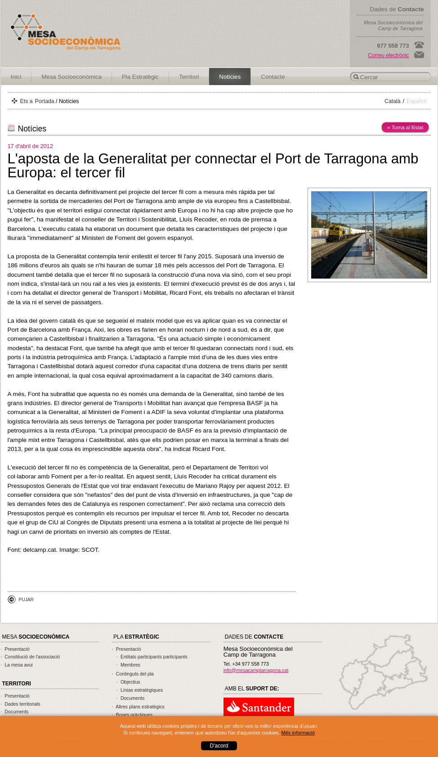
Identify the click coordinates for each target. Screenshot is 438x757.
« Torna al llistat (405, 127)
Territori (189, 76)
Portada (44, 101)
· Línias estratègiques (139, 690)
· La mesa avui (17, 664)
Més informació (298, 732)
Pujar (26, 599)
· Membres (128, 664)
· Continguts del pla (133, 673)
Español (417, 101)
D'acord (219, 746)
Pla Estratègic (140, 76)
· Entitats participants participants (152, 656)
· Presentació (15, 649)
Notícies (230, 76)
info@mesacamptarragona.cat (256, 670)
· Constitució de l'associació (30, 656)
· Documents (15, 711)
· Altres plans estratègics (138, 706)
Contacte (273, 76)
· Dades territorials (20, 704)
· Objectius (128, 682)
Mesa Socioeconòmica (71, 76)
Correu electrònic (388, 55)
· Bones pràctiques (132, 714)
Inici (16, 76)
